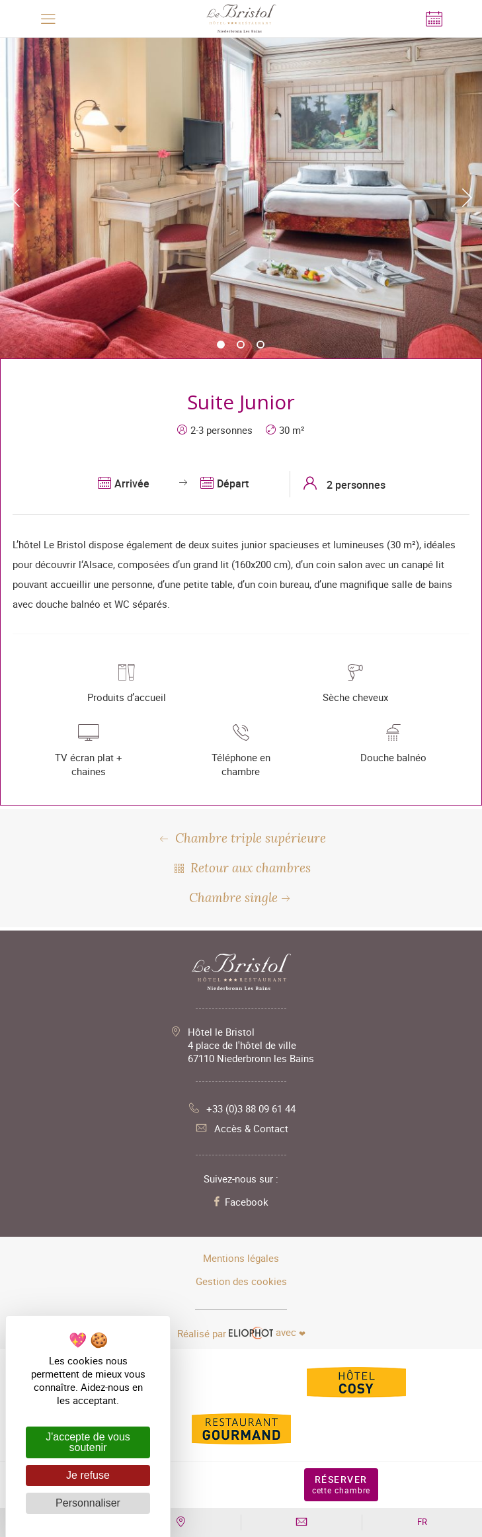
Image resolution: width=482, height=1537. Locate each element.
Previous (15, 197)
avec (241, 1332)
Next (467, 197)
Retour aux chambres (241, 868)
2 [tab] (241, 345)
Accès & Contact (241, 1128)
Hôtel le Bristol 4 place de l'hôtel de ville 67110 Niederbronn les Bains (251, 1045)
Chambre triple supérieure (241, 838)
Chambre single (241, 897)
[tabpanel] (241, 197)
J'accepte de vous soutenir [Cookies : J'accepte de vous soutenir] (88, 1442)
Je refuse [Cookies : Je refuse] (88, 1475)
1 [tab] (221, 345)
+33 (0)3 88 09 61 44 (241, 1108)
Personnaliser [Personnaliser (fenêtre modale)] (88, 1503)
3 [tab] (261, 345)
